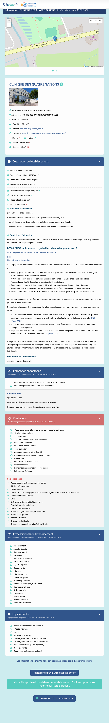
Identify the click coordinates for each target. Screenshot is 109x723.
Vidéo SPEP (17, 321)
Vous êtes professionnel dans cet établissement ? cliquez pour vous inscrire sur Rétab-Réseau (54, 684)
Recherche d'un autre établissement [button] (54, 672)
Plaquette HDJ (51, 334)
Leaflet (85, 66)
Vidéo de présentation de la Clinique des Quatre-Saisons (31, 252)
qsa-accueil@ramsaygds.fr (31, 129)
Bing (96, 20)
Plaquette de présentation (18, 260)
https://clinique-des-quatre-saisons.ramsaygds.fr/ (43, 133)
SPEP (93, 318)
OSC (100, 20)
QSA (9, 257)
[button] (55, 39)
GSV (91, 20)
